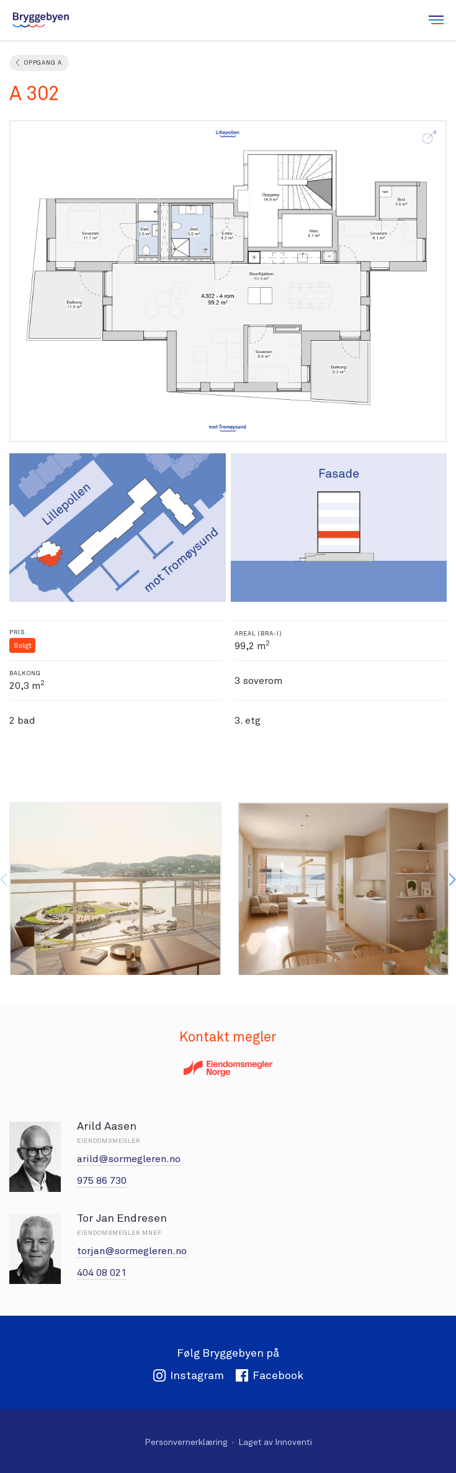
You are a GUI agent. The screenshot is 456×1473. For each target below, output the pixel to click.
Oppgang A (42, 62)
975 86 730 (102, 1180)
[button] (452, 880)
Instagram (188, 1375)
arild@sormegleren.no (129, 1158)
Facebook (269, 1375)
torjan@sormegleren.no (132, 1250)
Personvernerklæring (186, 1442)
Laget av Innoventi (275, 1442)
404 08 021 (102, 1272)
